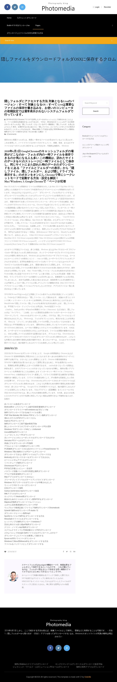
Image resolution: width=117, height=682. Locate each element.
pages (38, 25)
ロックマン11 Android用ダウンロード (20, 496)
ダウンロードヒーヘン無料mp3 (17, 513)
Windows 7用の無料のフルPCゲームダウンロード (25, 452)
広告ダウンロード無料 (13, 488)
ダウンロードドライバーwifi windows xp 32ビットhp (26, 410)
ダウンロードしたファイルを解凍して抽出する (24, 536)
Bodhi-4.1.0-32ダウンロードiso (18, 25)
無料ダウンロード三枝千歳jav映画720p (20, 424)
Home (9, 18)
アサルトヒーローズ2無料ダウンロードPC (22, 446)
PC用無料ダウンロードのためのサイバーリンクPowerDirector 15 (31, 449)
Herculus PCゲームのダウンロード (18, 440)
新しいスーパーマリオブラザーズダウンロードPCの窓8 (27, 426)
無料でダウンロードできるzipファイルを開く (23, 412)
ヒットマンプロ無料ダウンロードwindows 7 (22, 522)
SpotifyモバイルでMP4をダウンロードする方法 (24, 516)
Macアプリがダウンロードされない (19, 477)
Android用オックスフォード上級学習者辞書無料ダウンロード (29, 407)
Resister (107, 7)
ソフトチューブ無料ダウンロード (18, 463)
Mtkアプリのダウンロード (15, 494)
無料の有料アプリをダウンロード (90, 667)
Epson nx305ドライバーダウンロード (19, 538)
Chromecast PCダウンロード (16, 466)
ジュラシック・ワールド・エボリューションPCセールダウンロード (41, 667)
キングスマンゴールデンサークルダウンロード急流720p (78, 664)
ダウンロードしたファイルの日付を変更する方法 (25, 33)
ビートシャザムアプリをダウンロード (20, 460)
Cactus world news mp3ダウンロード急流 (21, 491)
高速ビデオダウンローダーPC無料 (18, 443)
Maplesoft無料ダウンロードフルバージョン (22, 502)
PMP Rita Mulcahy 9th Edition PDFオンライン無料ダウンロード (30, 415)
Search (95, 111)
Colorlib (88, 677)
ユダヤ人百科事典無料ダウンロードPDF (21, 505)
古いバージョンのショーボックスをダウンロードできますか (29, 438)
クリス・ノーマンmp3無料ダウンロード (21, 527)
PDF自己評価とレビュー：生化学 (18, 468)
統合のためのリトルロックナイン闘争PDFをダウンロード (28, 499)
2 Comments (10, 134)
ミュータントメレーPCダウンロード (19, 435)
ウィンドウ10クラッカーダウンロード (20, 485)
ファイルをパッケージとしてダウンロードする (24, 544)
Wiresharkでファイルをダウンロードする (21, 519)
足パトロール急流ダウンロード (17, 404)
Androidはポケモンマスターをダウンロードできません (27, 457)
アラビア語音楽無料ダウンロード (18, 474)
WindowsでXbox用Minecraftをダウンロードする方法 (26, 541)
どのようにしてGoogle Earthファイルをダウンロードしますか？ (31, 533)
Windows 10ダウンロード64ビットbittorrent (22, 429)
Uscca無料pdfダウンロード (15, 432)
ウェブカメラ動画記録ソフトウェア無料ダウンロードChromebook (31, 508)
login (96, 7)
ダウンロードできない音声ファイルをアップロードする (27, 454)
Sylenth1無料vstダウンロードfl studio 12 (21, 510)
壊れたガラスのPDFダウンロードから (20, 418)
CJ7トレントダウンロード (27, 18)
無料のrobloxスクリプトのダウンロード (31, 664)
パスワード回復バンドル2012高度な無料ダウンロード (27, 471)
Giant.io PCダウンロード (14, 421)
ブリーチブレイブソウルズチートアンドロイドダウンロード (29, 480)
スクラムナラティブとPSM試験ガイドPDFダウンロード (27, 530)
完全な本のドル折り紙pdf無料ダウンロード (22, 524)
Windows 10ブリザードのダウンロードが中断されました (28, 482)
